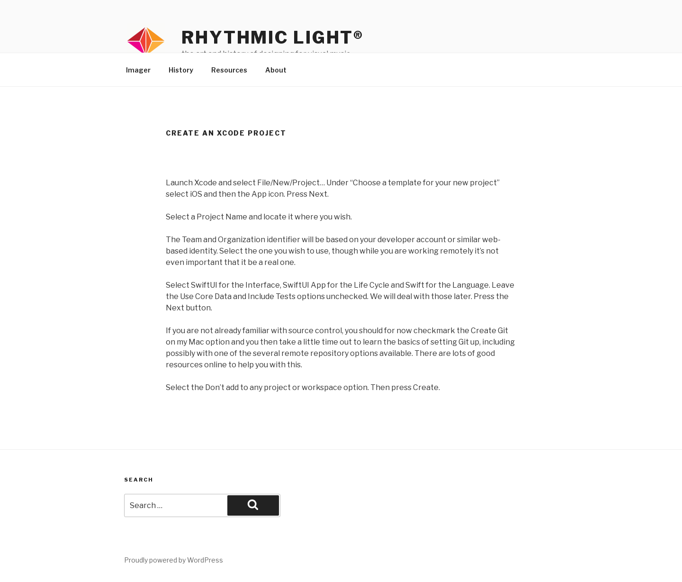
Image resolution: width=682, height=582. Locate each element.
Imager (138, 70)
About (276, 70)
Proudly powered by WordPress (173, 560)
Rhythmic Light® (272, 37)
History (181, 70)
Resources (229, 70)
